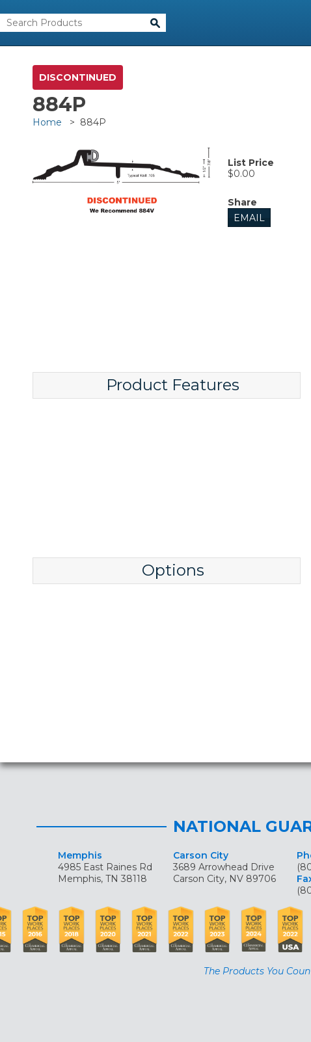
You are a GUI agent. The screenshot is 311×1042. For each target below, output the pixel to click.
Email (249, 218)
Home (47, 122)
